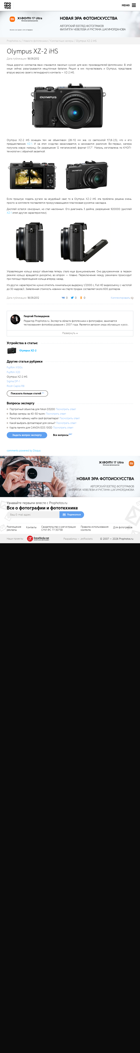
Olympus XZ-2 (27, 350)
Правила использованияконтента (94, 528)
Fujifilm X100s (15, 367)
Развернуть (68, 333)
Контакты (31, 527)
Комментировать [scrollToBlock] (120, 298)
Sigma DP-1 (13, 381)
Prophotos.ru (126, 539)
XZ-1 (29, 144)
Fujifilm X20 (13, 372)
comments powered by (24, 450)
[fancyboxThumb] (68, 106)
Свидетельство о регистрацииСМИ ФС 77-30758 (58, 528)
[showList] (27, 393)
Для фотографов (122, 527)
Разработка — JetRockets (78, 539)
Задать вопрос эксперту (27, 435)
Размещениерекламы (14, 528)
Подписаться (74, 514)
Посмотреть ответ (66, 409)
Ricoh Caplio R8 (15, 386)
